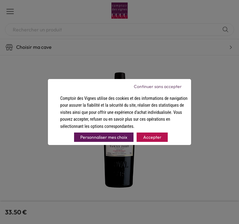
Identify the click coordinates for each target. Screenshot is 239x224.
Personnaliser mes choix (103, 137)
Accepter (152, 137)
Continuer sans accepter (158, 86)
